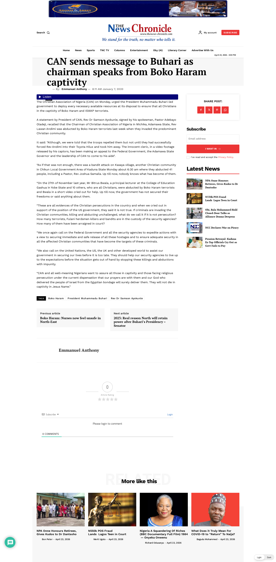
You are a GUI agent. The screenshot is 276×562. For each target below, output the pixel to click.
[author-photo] (39, 539)
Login (170, 414)
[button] (44, 32)
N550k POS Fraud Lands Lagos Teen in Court (221, 198)
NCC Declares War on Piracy (222, 227)
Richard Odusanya (154, 542)
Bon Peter (47, 539)
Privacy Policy (225, 157)
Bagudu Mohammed (207, 539)
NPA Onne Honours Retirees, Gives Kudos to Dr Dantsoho (221, 184)
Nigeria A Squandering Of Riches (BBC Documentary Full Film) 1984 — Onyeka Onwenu (164, 534)
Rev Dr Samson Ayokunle (127, 298)
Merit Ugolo (99, 539)
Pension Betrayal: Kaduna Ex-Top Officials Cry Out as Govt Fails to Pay (221, 242)
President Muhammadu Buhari (87, 298)
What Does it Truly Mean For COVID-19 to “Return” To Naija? (213, 532)
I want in (213, 149)
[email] (213, 138)
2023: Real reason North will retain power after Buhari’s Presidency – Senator (141, 322)
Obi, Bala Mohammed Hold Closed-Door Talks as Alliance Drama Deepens (221, 213)
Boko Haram (56, 298)
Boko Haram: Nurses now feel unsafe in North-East (70, 320)
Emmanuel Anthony (74, 89)
